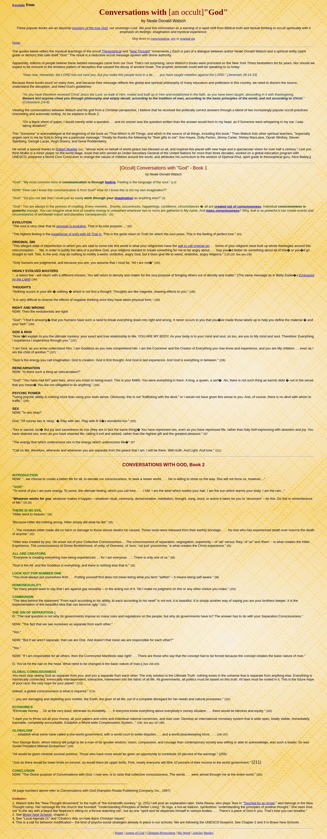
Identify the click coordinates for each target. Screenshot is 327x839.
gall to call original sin (193, 246)
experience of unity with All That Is (76, 234)
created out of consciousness (237, 206)
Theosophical (111, 51)
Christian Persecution (161, 833)
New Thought (140, 51)
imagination (123, 198)
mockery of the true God (90, 28)
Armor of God (134, 833)
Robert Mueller (66, 149)
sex (173, 38)
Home (16, 42)
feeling (110, 182)
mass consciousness (223, 210)
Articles (197, 833)
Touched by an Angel (259, 803)
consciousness (159, 38)
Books (208, 833)
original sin (187, 38)
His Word (184, 833)
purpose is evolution (71, 226)
